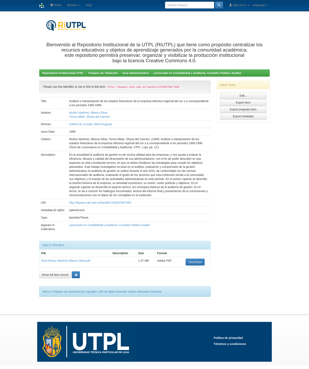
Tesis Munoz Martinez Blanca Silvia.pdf (65, 260)
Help (89, 5)
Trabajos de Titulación (103, 73)
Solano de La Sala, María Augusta (90, 124)
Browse (74, 5)
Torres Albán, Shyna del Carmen (89, 116)
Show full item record (55, 274)
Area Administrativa (135, 73)
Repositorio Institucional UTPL (63, 73)
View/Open (195, 262)
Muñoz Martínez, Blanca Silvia (88, 112)
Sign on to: (239, 5)
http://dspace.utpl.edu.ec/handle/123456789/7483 (100, 202)
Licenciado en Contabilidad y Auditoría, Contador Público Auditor (197, 73)
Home (55, 5)
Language (259, 5)
